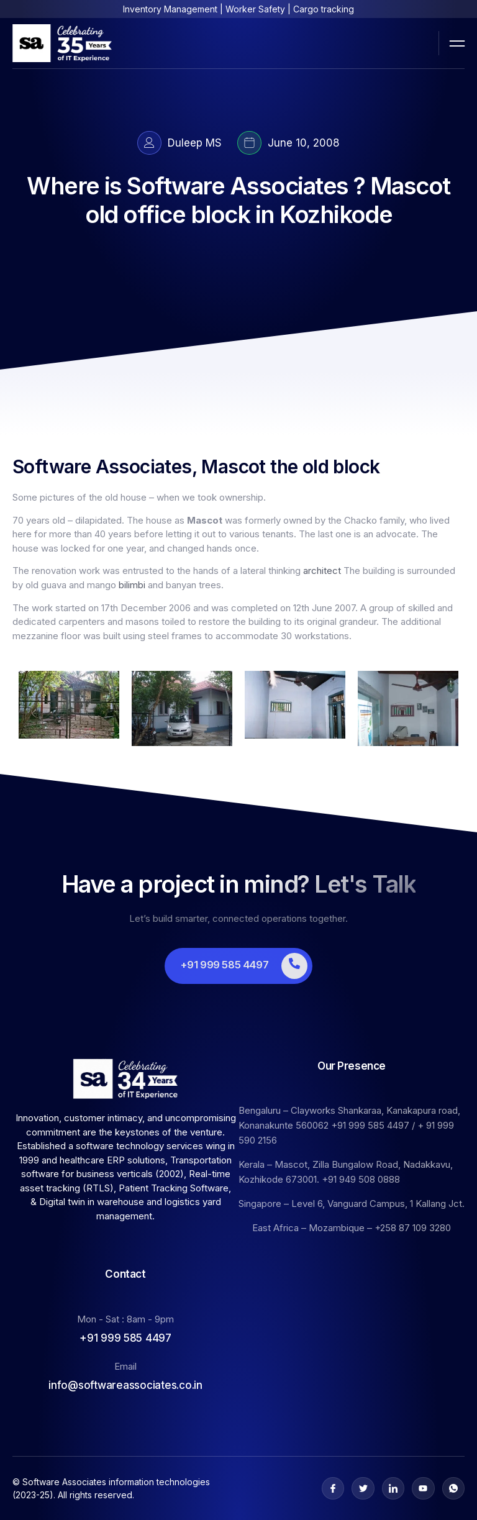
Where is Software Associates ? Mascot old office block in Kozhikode (238, 200)
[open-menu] (457, 42)
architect (322, 570)
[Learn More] (238, 966)
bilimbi (132, 585)
